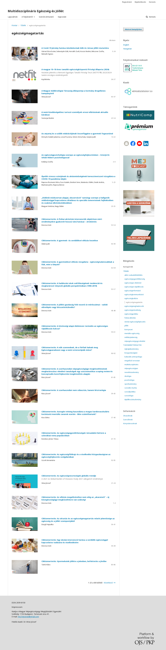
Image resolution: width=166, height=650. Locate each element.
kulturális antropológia (133, 357)
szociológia (129, 395)
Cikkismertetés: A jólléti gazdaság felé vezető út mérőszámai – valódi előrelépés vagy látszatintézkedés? (75, 305)
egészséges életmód (133, 283)
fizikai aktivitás (130, 318)
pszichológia (129, 380)
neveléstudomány (132, 372)
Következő (108, 582)
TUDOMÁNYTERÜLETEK (132, 345)
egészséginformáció (133, 290)
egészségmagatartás (134, 302)
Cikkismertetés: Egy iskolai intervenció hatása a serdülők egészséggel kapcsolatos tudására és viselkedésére (75, 541)
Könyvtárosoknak (130, 423)
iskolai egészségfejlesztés (135, 322)
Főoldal (14, 25)
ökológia (128, 376)
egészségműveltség (133, 310)
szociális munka (131, 388)
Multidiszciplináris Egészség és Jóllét (36, 11)
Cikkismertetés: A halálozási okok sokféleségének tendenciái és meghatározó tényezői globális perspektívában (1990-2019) (72, 284)
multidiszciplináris (131, 364)
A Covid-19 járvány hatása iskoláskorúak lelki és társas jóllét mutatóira (75, 48)
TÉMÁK (23, 25)
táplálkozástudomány (133, 399)
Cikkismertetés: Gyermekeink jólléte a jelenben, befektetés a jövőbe (74, 561)
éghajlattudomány (132, 349)
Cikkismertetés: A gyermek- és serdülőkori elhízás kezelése (70, 240)
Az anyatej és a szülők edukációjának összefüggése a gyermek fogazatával (77, 133)
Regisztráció (127, 2)
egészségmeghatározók (134, 306)
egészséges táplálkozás (134, 287)
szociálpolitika (130, 392)
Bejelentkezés (140, 2)
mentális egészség (132, 333)
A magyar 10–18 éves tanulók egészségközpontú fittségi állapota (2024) (63, 72)
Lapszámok (13, 17)
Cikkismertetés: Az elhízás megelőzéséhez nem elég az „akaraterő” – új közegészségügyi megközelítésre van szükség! (75, 498)
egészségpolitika (131, 314)
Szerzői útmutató (46, 17)
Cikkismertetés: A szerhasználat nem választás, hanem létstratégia (74, 390)
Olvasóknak (127, 415)
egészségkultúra (131, 298)
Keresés (152, 17)
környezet (129, 329)
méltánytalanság (131, 337)
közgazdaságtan (131, 353)
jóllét (126, 325)
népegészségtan (131, 368)
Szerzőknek (128, 419)
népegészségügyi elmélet (135, 341)
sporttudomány (131, 384)
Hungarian (127, 48)
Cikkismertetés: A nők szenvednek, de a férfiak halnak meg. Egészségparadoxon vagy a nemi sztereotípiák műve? (70, 348)
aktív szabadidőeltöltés (134, 275)
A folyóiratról (27, 17)
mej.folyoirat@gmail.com (28, 616)
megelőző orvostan (132, 360)
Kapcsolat (62, 17)
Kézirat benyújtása (133, 29)
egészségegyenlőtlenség (135, 279)
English (126, 45)
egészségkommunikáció (134, 294)
